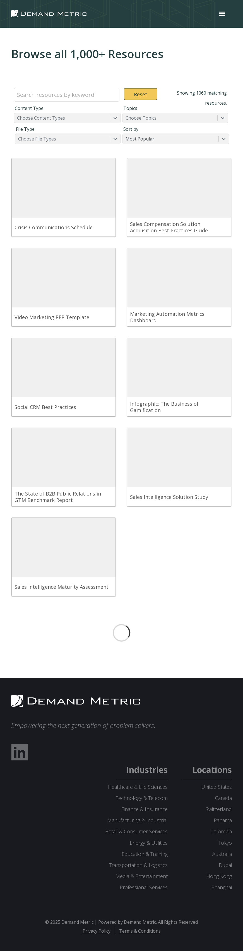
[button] (222, 14)
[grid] (121, 380)
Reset (140, 94)
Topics (130, 108)
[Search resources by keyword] (66, 95)
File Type (25, 129)
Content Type (29, 108)
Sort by (130, 129)
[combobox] (17, 118)
